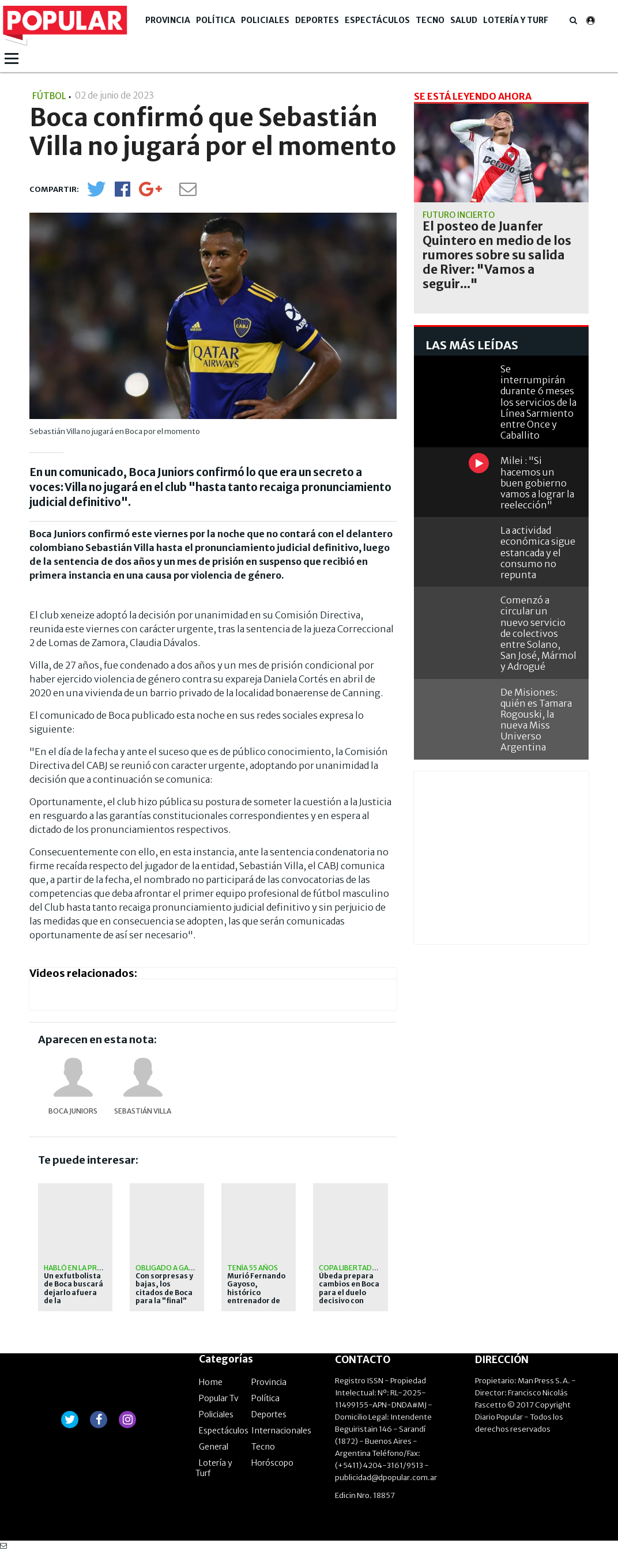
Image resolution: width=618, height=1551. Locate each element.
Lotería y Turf (515, 20)
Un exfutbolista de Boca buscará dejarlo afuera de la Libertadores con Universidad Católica (75, 1301)
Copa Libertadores (354, 1267)
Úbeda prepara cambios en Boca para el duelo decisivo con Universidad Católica (349, 1297)
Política (215, 20)
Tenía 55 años (252, 1267)
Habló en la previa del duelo (97, 1267)
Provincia (167, 20)
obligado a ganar (169, 1267)
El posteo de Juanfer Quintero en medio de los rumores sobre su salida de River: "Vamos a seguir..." (497, 255)
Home (211, 1382)
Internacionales (281, 1430)
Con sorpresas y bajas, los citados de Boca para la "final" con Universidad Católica (164, 1297)
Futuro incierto (459, 215)
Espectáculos (377, 20)
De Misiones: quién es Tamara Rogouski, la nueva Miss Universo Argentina (536, 719)
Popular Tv (219, 1398)
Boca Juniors (72, 1111)
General (213, 1446)
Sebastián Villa (142, 1111)
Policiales (265, 20)
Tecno (430, 20)
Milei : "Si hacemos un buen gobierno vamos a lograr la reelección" (537, 483)
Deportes (317, 20)
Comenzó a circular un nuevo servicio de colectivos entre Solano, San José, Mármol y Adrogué (538, 633)
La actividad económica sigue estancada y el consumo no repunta (537, 552)
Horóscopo (272, 1463)
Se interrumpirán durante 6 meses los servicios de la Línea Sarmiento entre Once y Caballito (538, 402)
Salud (463, 20)
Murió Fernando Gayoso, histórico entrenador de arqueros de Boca (256, 1297)
